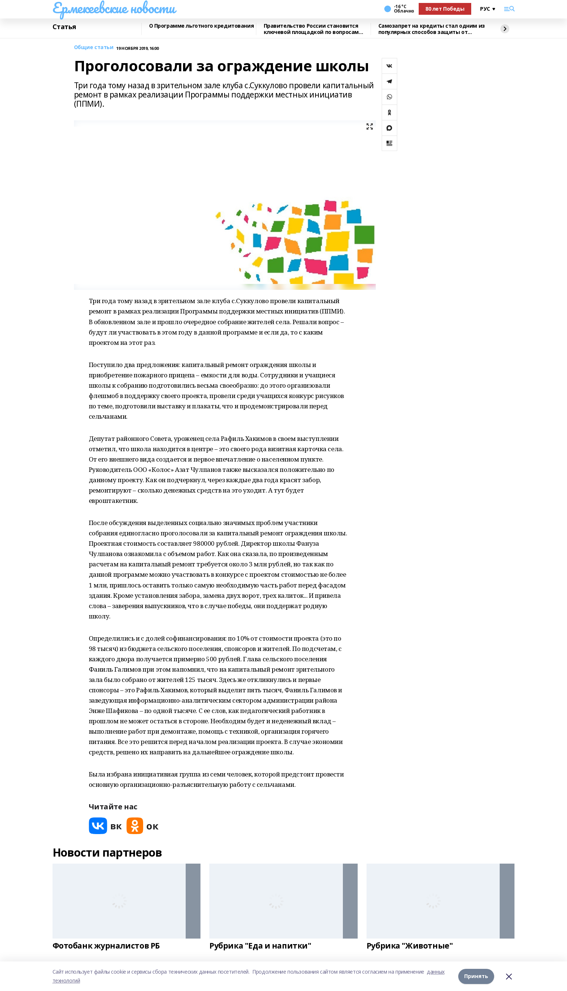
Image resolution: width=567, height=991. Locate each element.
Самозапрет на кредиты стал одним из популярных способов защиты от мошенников (431, 29)
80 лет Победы (445, 8)
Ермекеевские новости (114, 8)
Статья (64, 27)
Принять (476, 976)
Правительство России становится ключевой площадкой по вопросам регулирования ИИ (311, 29)
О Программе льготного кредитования (201, 26)
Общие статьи (94, 47)
